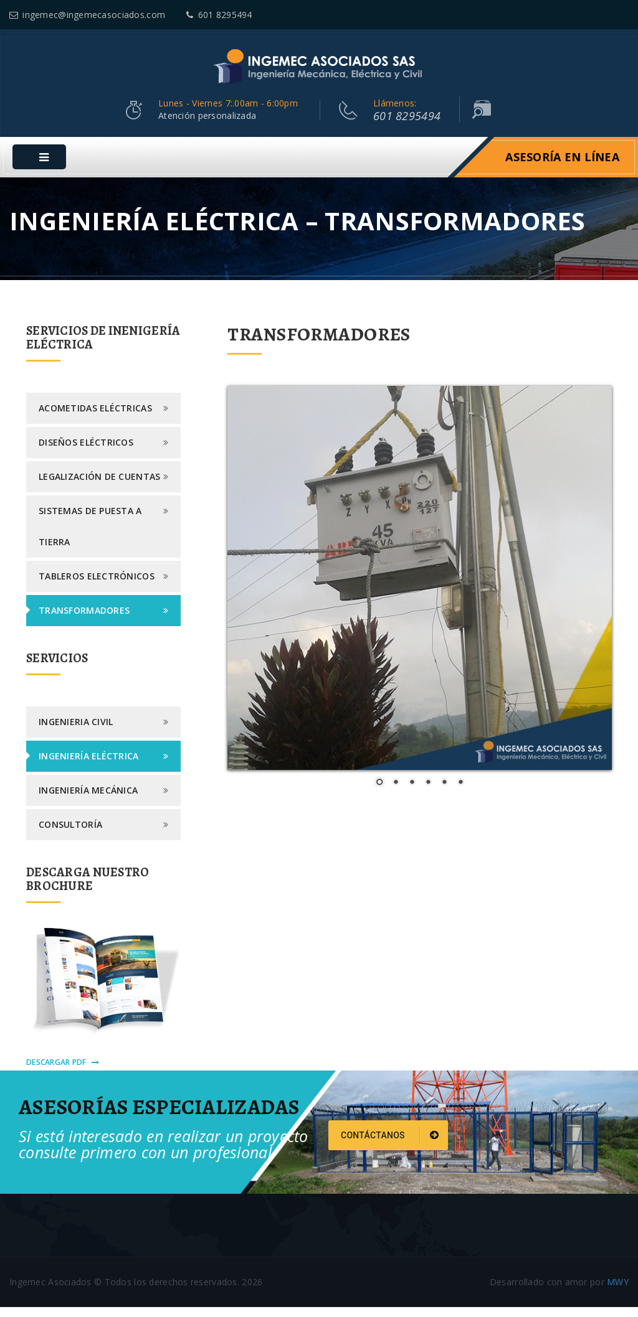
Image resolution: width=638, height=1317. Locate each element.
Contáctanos (390, 1145)
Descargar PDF (62, 1072)
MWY (618, 1292)
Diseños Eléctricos (86, 452)
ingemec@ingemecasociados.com (87, 15)
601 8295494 (219, 15)
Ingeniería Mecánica (88, 800)
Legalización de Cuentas (99, 486)
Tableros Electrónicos (97, 586)
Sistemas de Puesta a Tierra (90, 536)
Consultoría (70, 834)
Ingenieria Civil (76, 732)
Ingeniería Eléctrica (89, 766)
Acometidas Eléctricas (95, 418)
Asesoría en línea (562, 166)
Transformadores (84, 620)
